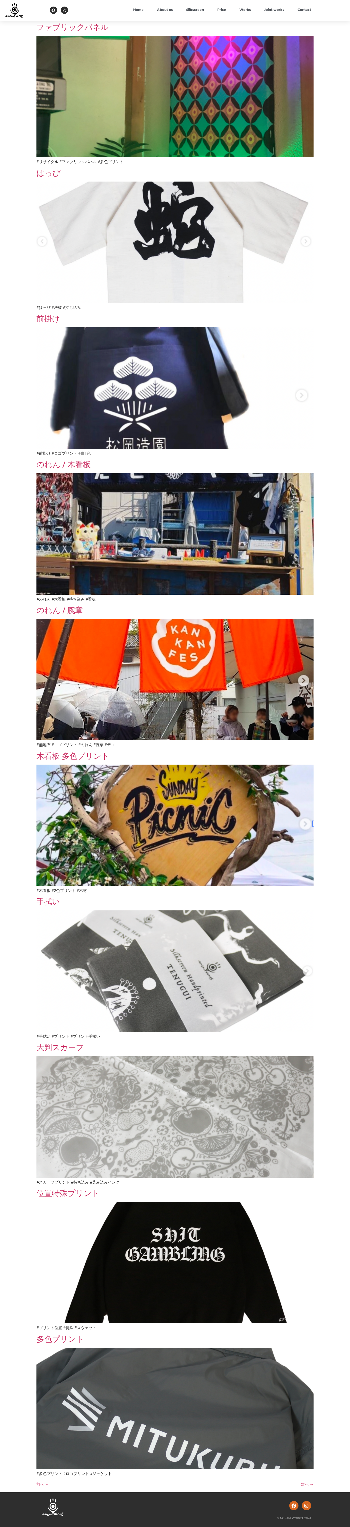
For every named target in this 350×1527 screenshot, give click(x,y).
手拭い (48, 901)
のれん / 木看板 (63, 464)
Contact (304, 10)
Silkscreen (195, 10)
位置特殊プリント (68, 1193)
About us (165, 10)
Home (138, 10)
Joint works (274, 10)
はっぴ (48, 173)
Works (245, 10)
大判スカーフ (60, 1047)
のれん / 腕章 (59, 610)
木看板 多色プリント (72, 756)
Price (221, 10)
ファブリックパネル (72, 27)
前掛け (48, 318)
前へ (42, 1484)
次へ (307, 1484)
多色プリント (60, 1339)
